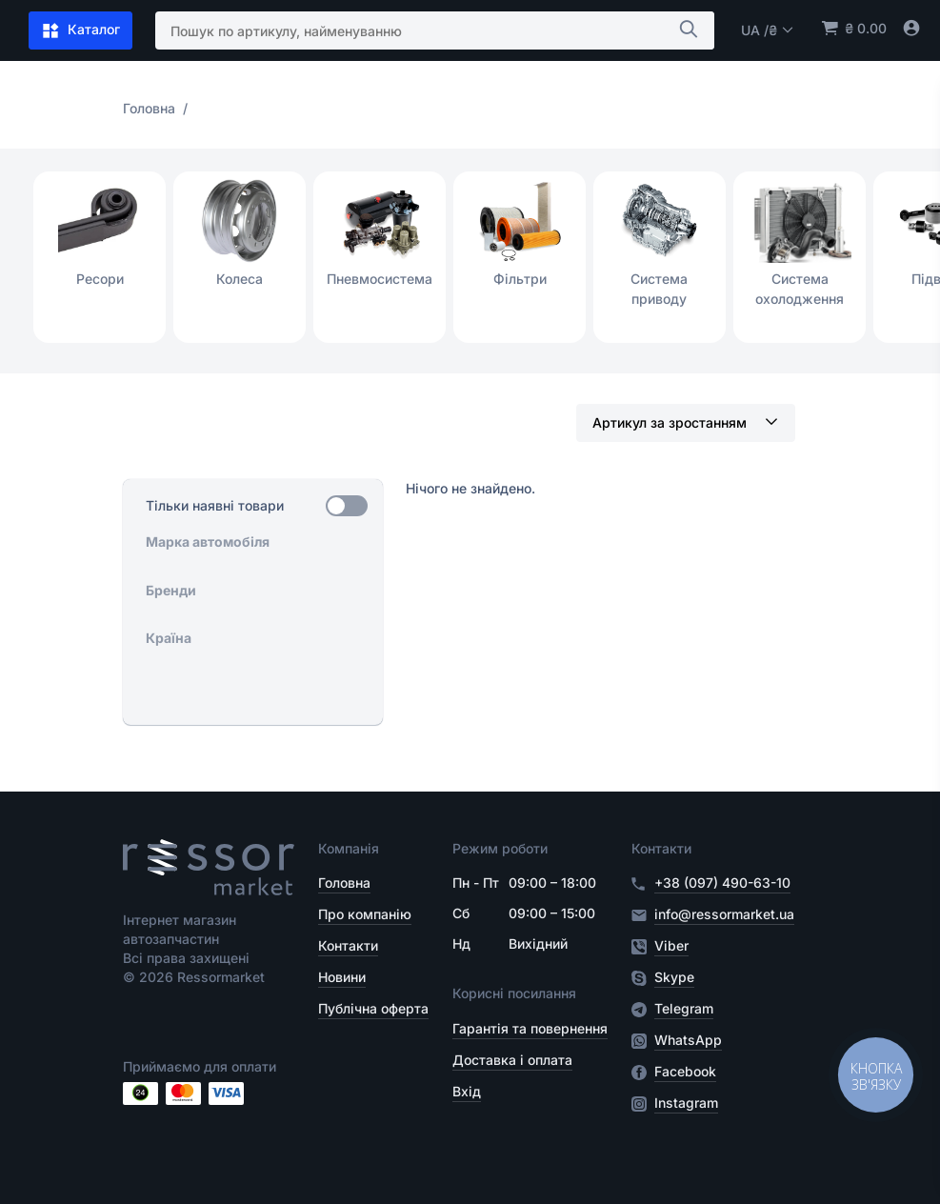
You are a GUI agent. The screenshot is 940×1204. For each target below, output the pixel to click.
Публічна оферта (373, 1008)
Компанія (348, 848)
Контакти (348, 945)
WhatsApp (688, 1040)
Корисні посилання (514, 993)
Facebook (685, 1071)
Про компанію (364, 914)
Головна (344, 882)
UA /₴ (767, 30)
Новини (342, 977)
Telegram (683, 1008)
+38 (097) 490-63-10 (722, 882)
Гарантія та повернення (530, 1028)
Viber (671, 945)
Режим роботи (500, 848)
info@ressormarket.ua (724, 914)
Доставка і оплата (512, 1060)
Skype (674, 977)
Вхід (466, 1091)
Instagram (686, 1103)
